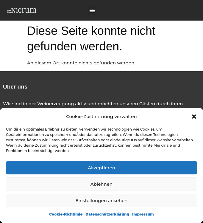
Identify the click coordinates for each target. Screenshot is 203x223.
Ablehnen (101, 184)
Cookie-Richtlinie (65, 214)
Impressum (143, 214)
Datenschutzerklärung (107, 214)
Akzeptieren (101, 168)
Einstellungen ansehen (101, 200)
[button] (194, 117)
